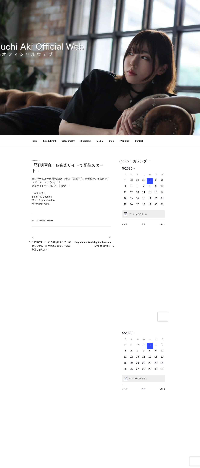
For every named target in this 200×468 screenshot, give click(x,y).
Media (100, 141)
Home (35, 141)
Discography (68, 141)
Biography (85, 141)
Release (50, 220)
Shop (111, 141)
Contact (139, 141)
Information (40, 220)
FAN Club (124, 141)
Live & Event (49, 141)
